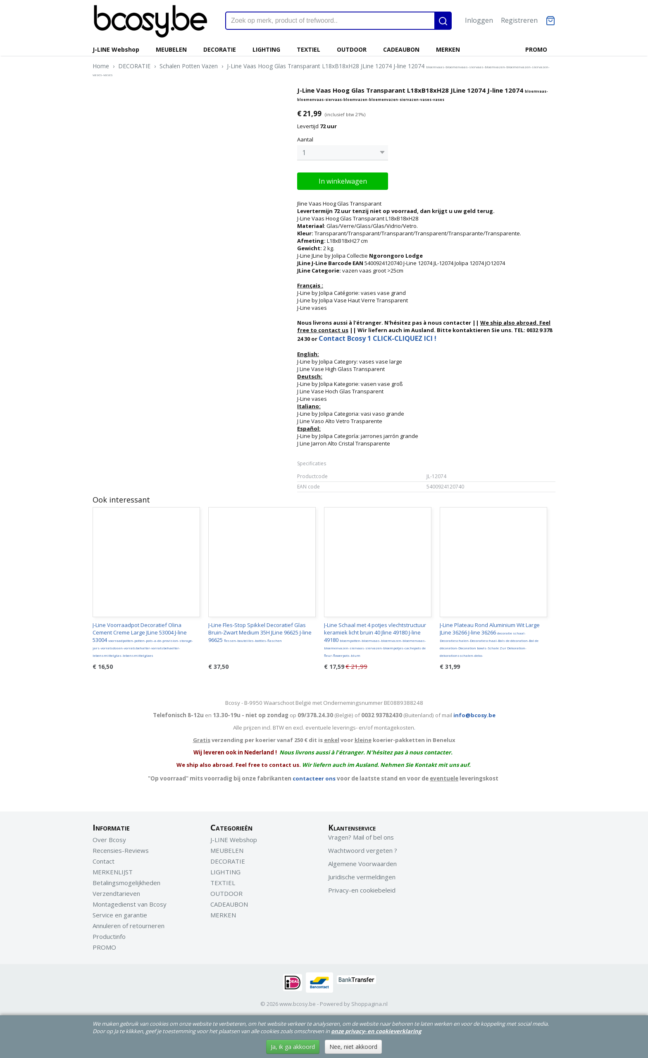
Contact (103, 861)
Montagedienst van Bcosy (130, 904)
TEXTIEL (308, 49)
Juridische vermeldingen (361, 877)
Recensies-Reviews (121, 850)
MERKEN (448, 49)
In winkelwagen (343, 181)
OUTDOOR (352, 49)
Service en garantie (120, 915)
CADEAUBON (401, 49)
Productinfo (109, 936)
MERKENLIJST (113, 872)
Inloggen (479, 20)
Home (101, 66)
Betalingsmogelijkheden (126, 882)
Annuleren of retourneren (128, 926)
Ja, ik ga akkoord (293, 1047)
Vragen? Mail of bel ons (361, 837)
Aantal (305, 139)
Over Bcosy (109, 839)
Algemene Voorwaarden (362, 863)
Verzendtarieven (116, 893)
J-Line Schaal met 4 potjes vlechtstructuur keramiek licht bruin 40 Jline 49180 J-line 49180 (375, 639)
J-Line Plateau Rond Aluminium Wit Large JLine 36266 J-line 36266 (490, 639)
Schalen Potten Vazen (189, 66)
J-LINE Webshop (116, 49)
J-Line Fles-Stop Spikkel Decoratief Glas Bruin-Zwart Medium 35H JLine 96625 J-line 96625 (260, 632)
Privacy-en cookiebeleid (361, 890)
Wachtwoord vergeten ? (362, 850)
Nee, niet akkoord (353, 1047)
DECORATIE (219, 49)
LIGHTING (266, 49)
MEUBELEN (171, 49)
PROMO (536, 49)
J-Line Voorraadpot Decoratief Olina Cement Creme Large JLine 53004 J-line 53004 (143, 639)
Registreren (519, 20)
